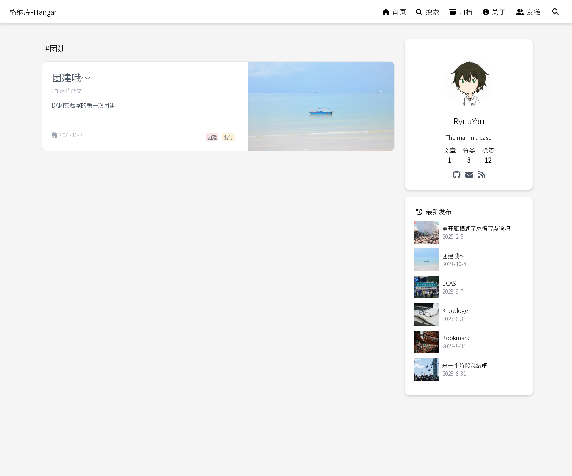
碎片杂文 (67, 91)
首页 (394, 12)
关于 (494, 12)
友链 (528, 12)
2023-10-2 (67, 135)
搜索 (427, 12)
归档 (461, 12)
